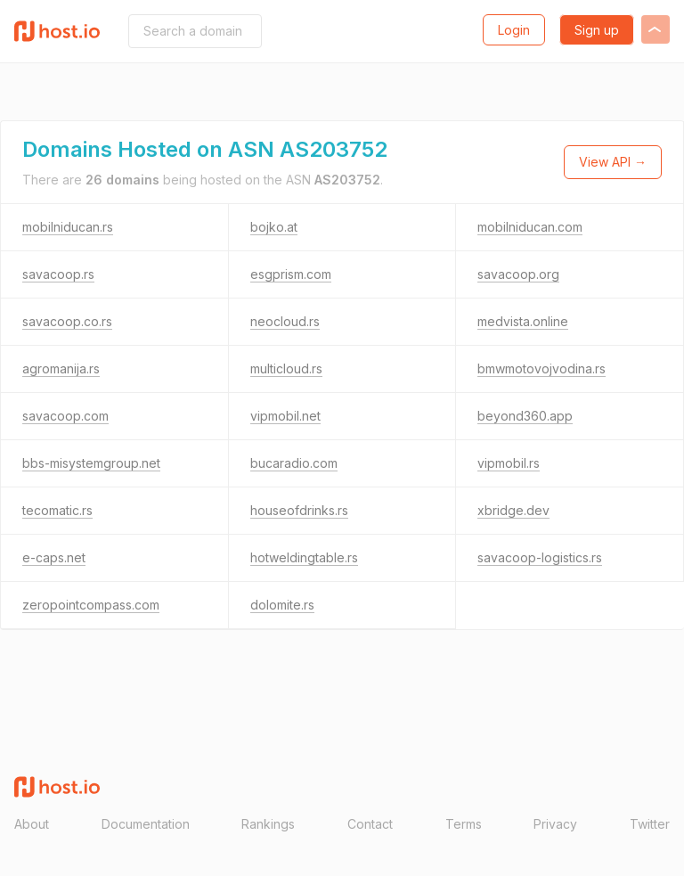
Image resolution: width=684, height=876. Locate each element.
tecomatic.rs (57, 510)
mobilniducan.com (529, 226)
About (31, 823)
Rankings (268, 823)
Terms (463, 823)
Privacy (555, 823)
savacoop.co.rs (67, 321)
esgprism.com (290, 274)
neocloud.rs (285, 321)
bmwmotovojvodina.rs (541, 368)
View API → (613, 161)
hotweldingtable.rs (304, 557)
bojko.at (273, 226)
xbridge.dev (513, 510)
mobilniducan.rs (67, 226)
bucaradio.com (294, 463)
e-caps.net (54, 557)
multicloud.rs (286, 368)
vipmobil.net (285, 415)
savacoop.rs (58, 274)
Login (514, 29)
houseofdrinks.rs (299, 510)
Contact (370, 823)
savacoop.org (518, 274)
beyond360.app (525, 415)
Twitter (650, 823)
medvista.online (522, 321)
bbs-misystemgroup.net (91, 463)
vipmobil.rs (508, 463)
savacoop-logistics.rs (539, 557)
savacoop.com (65, 415)
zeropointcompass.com (90, 604)
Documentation (146, 823)
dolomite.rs (282, 604)
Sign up (596, 29)
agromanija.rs (61, 368)
